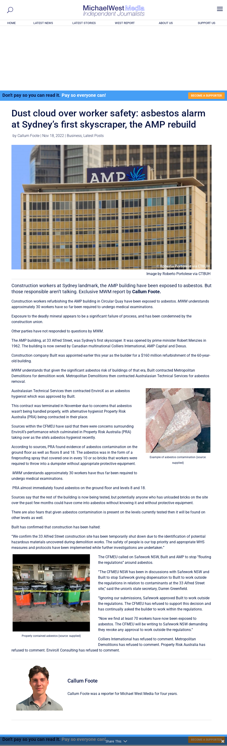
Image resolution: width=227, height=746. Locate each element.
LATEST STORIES (84, 23)
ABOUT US (166, 23)
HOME (11, 23)
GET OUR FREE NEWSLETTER (113, 697)
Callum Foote (28, 73)
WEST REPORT (125, 23)
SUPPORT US (206, 23)
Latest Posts (93, 73)
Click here (133, 704)
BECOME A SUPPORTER (203, 32)
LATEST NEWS (43, 23)
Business (74, 73)
